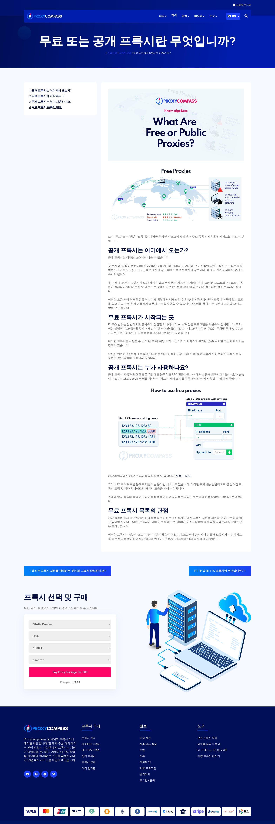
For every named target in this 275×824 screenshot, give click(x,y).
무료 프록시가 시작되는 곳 (47, 96)
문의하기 (145, 774)
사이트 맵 (145, 762)
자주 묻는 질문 (148, 744)
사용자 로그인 (242, 5)
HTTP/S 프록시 (91, 750)
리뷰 (142, 756)
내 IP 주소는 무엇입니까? (212, 750)
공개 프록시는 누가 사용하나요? (50, 101)
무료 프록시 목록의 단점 (45, 107)
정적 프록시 (89, 756)
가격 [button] (173, 16)
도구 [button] (213, 16)
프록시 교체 (89, 762)
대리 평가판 (89, 768)
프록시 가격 (89, 738)
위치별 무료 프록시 (208, 744)
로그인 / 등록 (147, 780)
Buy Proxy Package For (70, 672)
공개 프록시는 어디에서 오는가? (50, 90)
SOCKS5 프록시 (91, 744)
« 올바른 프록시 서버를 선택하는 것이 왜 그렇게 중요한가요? (67, 570)
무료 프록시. (183, 476)
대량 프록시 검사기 (208, 756)
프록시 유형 (125, 52)
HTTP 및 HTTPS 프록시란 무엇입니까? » (220, 570)
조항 (142, 750)
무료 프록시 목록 (207, 738)
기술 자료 (112, 52)
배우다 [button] (199, 16)
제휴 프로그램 (148, 768)
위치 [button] (185, 16)
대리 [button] (162, 16)
